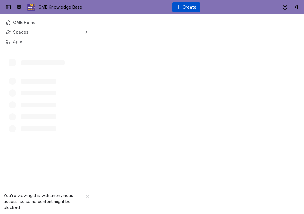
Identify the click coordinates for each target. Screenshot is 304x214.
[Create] (186, 7)
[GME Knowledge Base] (31, 7)
